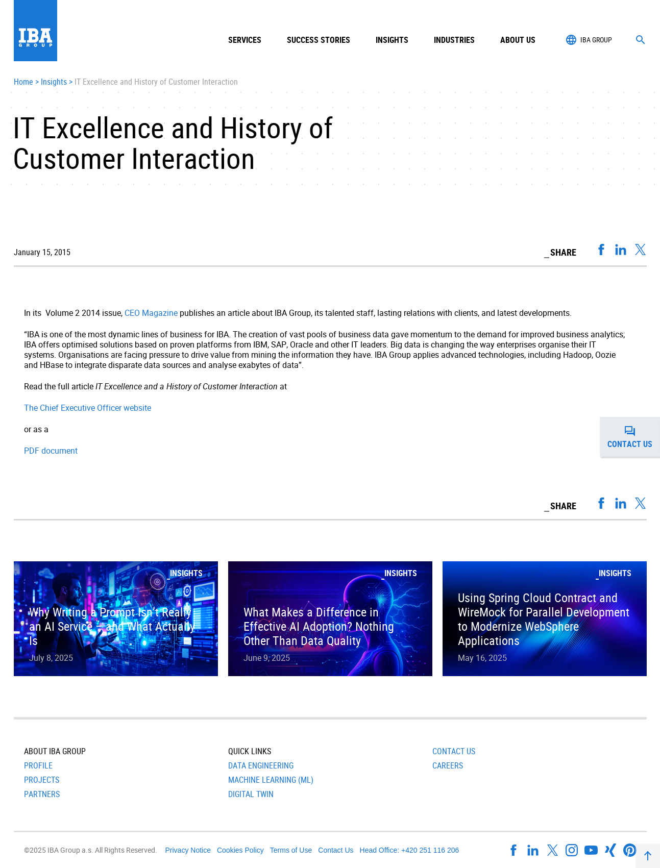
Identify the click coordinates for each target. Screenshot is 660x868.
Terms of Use (291, 850)
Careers (447, 765)
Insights (392, 39)
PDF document (51, 450)
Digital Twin (251, 794)
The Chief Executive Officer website (87, 407)
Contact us (633, 437)
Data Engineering (261, 765)
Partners (42, 794)
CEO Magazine (151, 312)
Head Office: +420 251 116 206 (409, 850)
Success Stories (318, 39)
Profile (38, 765)
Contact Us (453, 751)
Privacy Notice (188, 850)
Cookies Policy (240, 850)
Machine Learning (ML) (270, 779)
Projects (41, 779)
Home (23, 82)
